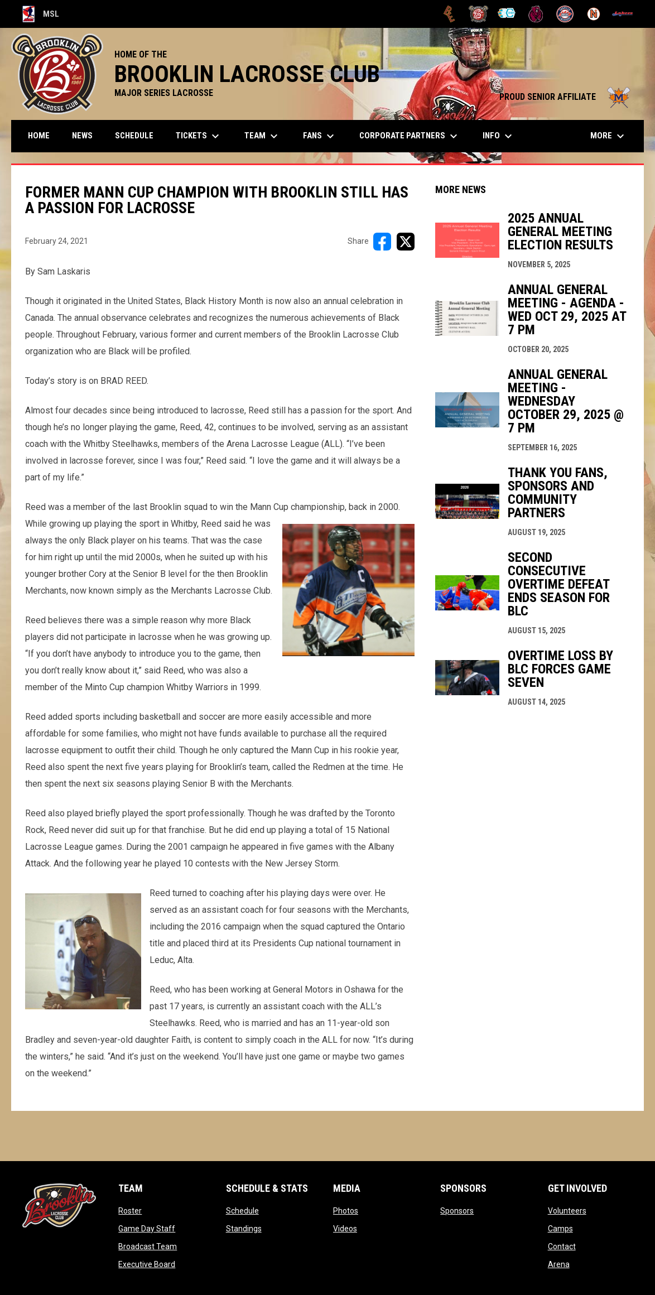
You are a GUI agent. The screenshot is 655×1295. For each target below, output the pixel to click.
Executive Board (146, 1264)
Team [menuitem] (262, 136)
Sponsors (457, 1210)
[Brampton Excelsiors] (449, 14)
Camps (560, 1228)
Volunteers (567, 1210)
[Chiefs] (507, 14)
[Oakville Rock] (565, 14)
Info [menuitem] (499, 136)
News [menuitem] (82, 136)
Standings (244, 1228)
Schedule (242, 1210)
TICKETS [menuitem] (199, 136)
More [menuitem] (608, 136)
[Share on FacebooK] (382, 242)
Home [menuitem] (39, 136)
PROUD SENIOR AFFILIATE (566, 97)
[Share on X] (406, 242)
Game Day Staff (146, 1228)
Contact (562, 1246)
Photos (345, 1210)
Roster (130, 1210)
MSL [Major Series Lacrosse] (40, 14)
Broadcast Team (147, 1246)
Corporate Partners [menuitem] (409, 136)
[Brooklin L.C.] (478, 14)
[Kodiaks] (536, 14)
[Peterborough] (622, 14)
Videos (345, 1228)
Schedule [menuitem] (134, 136)
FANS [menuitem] (320, 136)
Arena (559, 1264)
